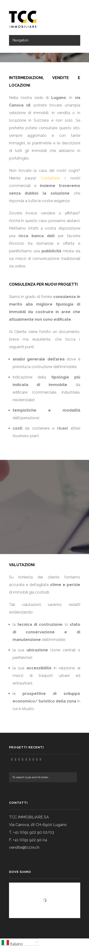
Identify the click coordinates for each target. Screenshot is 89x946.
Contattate (50, 178)
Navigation (20, 40)
